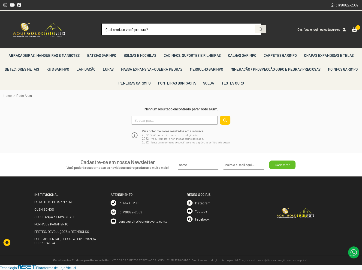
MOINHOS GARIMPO (343, 69)
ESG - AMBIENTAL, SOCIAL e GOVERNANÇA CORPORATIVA (65, 241)
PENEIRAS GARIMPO (134, 83)
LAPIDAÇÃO (85, 69)
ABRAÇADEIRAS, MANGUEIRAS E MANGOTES (44, 55)
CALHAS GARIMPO (242, 55)
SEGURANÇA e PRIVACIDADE (54, 217)
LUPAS (108, 69)
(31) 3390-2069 (125, 203)
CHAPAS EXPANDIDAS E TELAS (329, 55)
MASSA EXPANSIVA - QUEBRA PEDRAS (151, 69)
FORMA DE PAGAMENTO (51, 224)
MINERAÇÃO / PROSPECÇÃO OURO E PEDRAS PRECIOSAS (275, 69)
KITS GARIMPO (57, 69)
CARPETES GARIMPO (280, 55)
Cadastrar (282, 165)
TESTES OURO (232, 83)
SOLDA (208, 83)
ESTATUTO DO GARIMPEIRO (53, 202)
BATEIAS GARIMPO (101, 55)
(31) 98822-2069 (345, 5)
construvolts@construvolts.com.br (140, 221)
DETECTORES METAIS (22, 69)
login (316, 29)
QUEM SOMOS (44, 209)
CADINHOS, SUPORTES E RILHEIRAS (192, 55)
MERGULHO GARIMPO (206, 69)
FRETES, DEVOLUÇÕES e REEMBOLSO (61, 232)
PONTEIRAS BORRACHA (177, 83)
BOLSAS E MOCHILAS (140, 55)
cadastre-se (332, 29)
